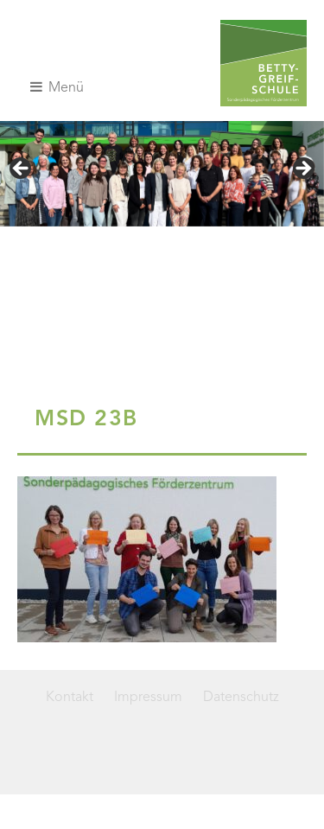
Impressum (148, 698)
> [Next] (302, 169)
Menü (57, 87)
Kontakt (69, 698)
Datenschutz (241, 698)
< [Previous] (22, 169)
